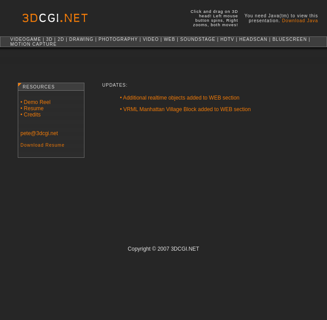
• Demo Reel (35, 102)
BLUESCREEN (289, 39)
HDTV (227, 39)
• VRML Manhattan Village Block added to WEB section (185, 109)
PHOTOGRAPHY (118, 39)
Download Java (300, 20)
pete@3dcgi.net (39, 133)
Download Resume (42, 145)
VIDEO (151, 39)
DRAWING (81, 39)
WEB (169, 39)
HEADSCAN (253, 39)
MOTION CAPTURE (33, 44)
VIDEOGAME (25, 39)
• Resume (32, 108)
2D (61, 39)
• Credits (30, 115)
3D (49, 39)
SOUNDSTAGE (197, 39)
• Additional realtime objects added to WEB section (179, 98)
